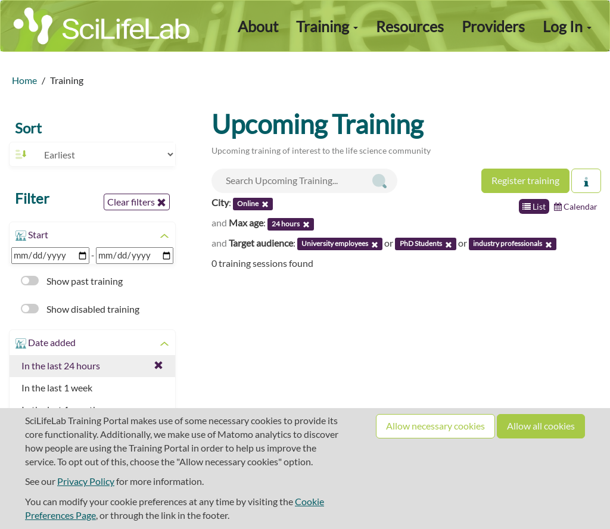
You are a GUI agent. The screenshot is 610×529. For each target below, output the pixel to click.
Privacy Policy (85, 481)
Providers (493, 26)
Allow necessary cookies (435, 425)
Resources (410, 26)
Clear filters (136, 202)
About (258, 26)
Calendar (575, 206)
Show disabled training (80, 309)
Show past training (72, 281)
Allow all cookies (541, 425)
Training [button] (327, 26)
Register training (525, 180)
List (534, 206)
